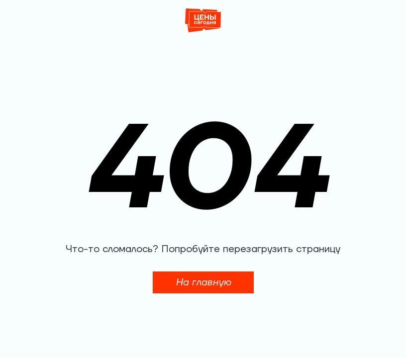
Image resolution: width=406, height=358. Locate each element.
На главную (203, 282)
